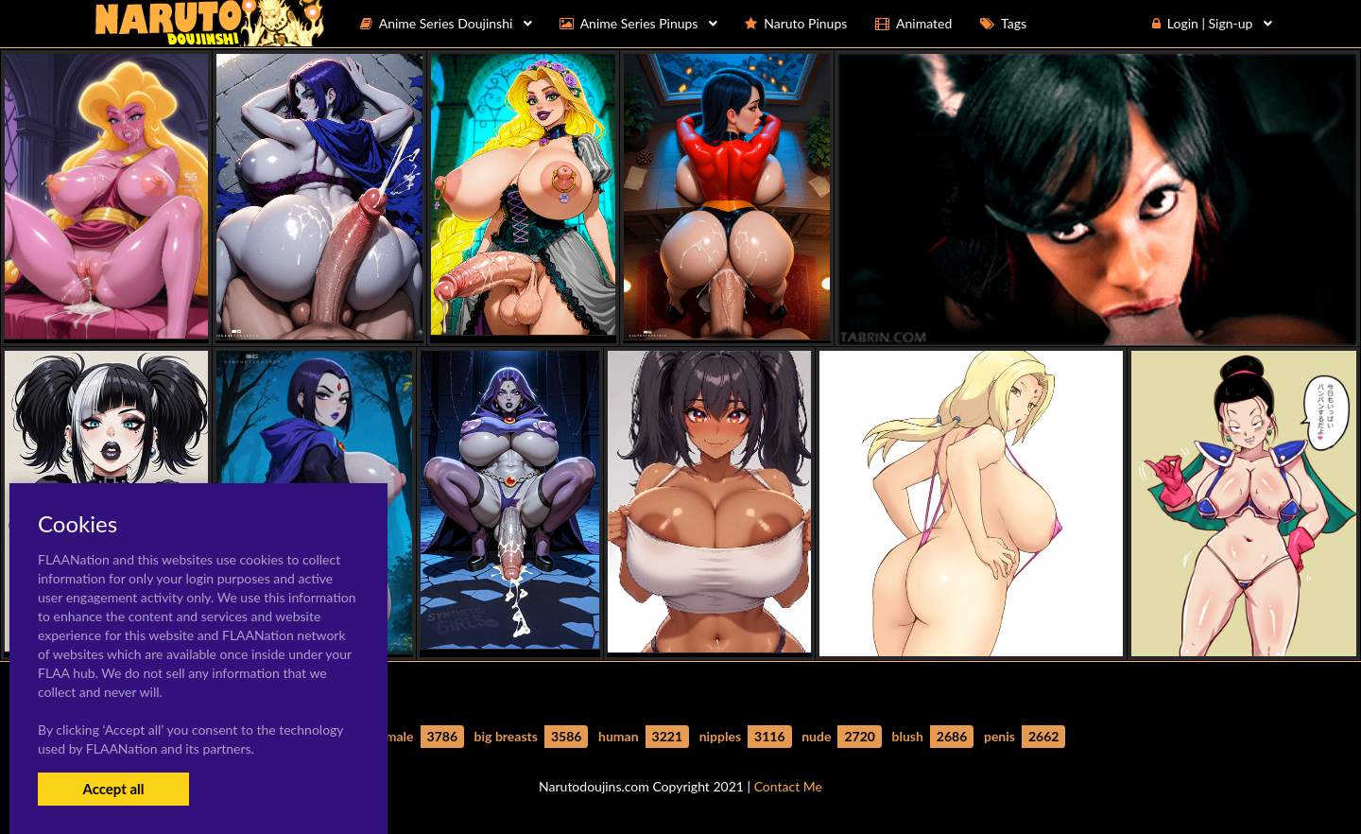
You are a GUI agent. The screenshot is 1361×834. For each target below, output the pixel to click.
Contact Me (788, 786)
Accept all (113, 788)
